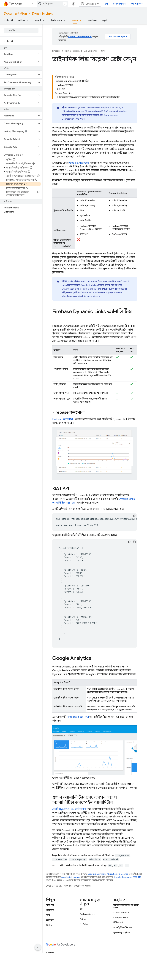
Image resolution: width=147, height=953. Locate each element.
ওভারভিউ (8, 20)
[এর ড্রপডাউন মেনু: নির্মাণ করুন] (65, 20)
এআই (38, 20)
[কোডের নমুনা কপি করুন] (134, 541)
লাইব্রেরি (50, 920)
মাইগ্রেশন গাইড (79, 115)
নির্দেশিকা (50, 905)
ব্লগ (106, 3)
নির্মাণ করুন (56, 20)
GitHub (49, 925)
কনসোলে (62, 419)
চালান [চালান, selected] (75, 20)
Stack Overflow (121, 912)
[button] (18, 54)
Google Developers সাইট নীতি (127, 877)
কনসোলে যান (119, 3)
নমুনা (104, 20)
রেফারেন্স (92, 20)
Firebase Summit (88, 914)
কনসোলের (78, 717)
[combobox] (52, 4)
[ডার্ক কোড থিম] (134, 515)
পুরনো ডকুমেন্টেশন (121, 932)
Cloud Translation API (80, 36)
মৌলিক (21, 20)
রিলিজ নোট (118, 922)
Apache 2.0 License (70, 877)
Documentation (15, 14)
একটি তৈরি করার (69, 809)
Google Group (120, 917)
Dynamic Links (42, 14)
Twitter (83, 919)
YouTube (84, 924)
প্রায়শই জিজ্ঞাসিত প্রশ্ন (122, 927)
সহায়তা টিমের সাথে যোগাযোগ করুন (126, 906)
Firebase (56, 51)
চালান (103, 51)
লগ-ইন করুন (137, 3)
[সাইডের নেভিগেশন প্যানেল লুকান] (38, 947)
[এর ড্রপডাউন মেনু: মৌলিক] (29, 20)
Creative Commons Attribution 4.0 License (108, 874)
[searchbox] (21, 30)
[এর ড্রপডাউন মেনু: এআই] (44, 20)
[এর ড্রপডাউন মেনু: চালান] (81, 20)
